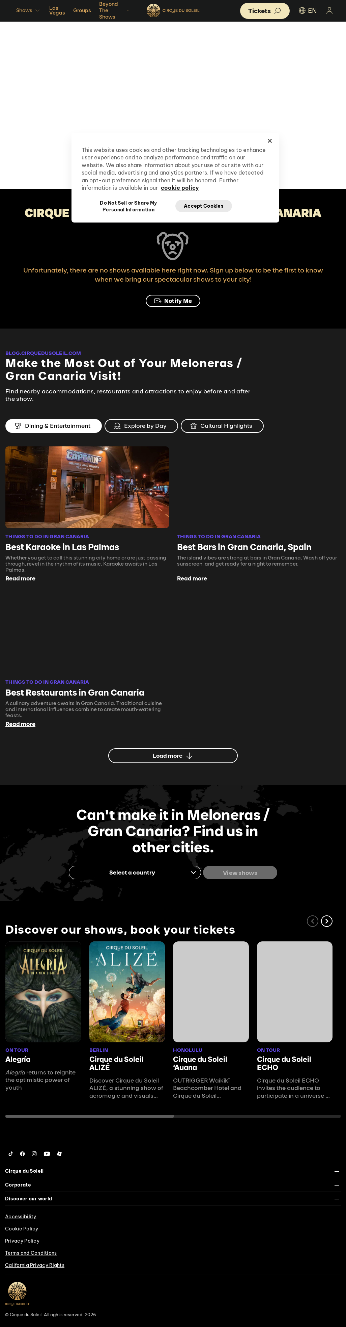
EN (307, 10)
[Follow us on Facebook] (22, 1153)
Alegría (17, 1058)
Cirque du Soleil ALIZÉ (116, 1062)
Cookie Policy (21, 1228)
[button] (327, 920)
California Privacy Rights (34, 1265)
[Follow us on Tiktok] (11, 1153)
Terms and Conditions (31, 1253)
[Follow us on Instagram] (34, 1153)
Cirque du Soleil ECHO (284, 1062)
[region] (175, 178)
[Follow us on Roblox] (59, 1153)
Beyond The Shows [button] (115, 10)
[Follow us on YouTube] (47, 1153)
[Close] (269, 140)
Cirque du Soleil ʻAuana (200, 1062)
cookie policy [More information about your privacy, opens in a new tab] (180, 187)
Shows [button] (28, 10)
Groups (82, 10)
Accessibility (20, 1216)
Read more (20, 578)
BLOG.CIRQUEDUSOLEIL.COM (43, 353)
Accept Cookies (204, 206)
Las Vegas (57, 10)
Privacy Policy (22, 1241)
